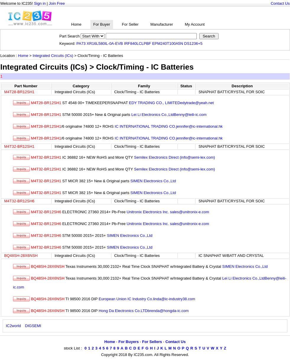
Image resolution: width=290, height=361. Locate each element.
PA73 (81, 43)
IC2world (13, 326)
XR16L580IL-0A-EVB (105, 43)
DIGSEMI (33, 326)
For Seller (130, 24)
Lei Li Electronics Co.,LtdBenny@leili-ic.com (169, 114)
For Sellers (152, 341)
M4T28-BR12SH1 (19, 92)
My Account (195, 24)
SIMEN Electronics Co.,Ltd (153, 181)
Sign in (40, 3)
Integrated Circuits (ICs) (53, 55)
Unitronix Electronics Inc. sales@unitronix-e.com (168, 212)
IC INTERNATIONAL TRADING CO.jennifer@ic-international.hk (169, 126)
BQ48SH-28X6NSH (21, 255)
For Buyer (101, 24)
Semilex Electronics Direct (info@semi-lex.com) (174, 157)
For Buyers (128, 341)
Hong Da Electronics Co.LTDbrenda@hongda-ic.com (144, 311)
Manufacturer (161, 24)
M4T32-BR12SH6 (19, 201)
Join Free (57, 3)
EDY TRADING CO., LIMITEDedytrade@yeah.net (171, 103)
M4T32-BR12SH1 (19, 146)
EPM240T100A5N (167, 43)
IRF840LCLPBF (137, 43)
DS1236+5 (193, 43)
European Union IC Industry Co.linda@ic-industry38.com (147, 299)
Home (76, 24)
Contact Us (280, 3)
